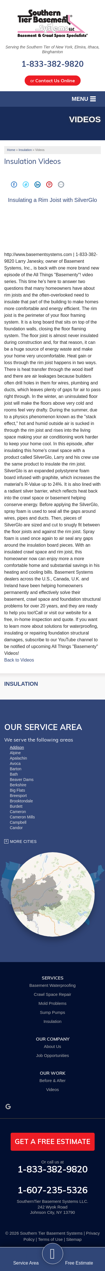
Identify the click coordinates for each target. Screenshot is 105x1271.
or (52, 80)
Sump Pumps (52, 1012)
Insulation (21, 684)
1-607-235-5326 (52, 1189)
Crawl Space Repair (52, 994)
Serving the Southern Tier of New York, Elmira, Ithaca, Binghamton (53, 49)
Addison (17, 747)
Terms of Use (50, 1239)
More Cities (23, 841)
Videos (52, 1089)
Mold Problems (52, 1003)
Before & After (52, 1080)
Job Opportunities (52, 1055)
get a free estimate (52, 1141)
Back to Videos (19, 660)
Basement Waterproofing (52, 985)
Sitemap (73, 1239)
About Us (52, 1046)
